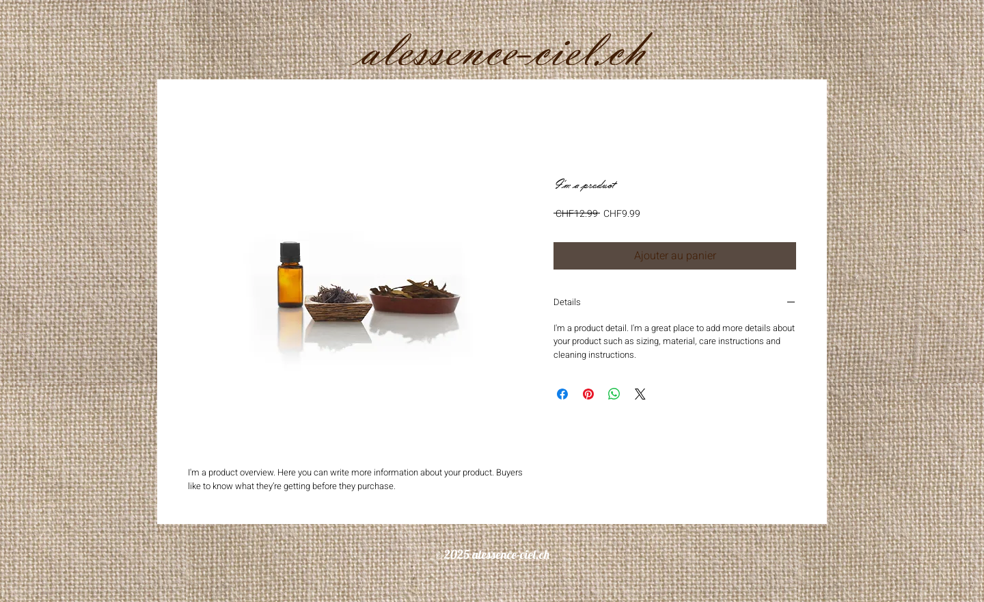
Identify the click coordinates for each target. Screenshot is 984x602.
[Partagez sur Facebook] (562, 394)
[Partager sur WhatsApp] (614, 394)
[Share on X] (640, 394)
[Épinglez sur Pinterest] (588, 394)
